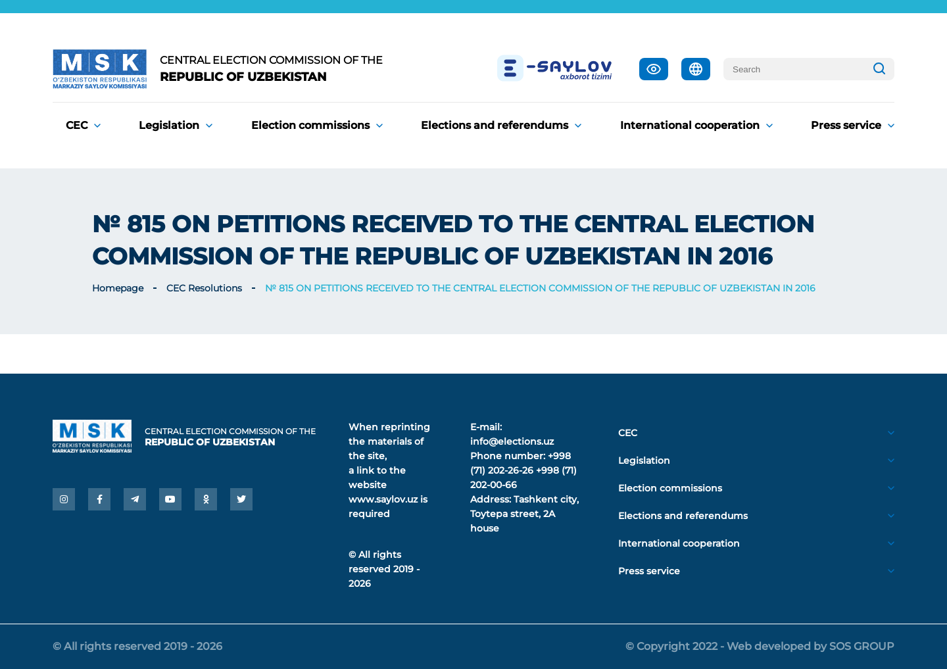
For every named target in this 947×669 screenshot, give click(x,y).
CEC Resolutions (204, 288)
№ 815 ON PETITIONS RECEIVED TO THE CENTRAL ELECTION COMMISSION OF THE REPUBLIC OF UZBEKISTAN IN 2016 (540, 288)
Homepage (117, 288)
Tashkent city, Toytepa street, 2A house (524, 513)
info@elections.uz (512, 441)
